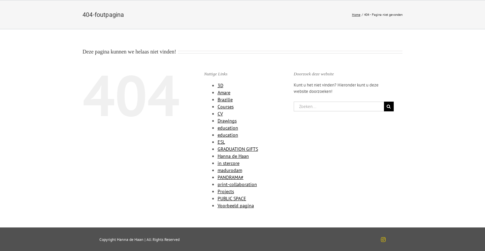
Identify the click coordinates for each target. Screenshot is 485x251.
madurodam (230, 170)
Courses (226, 107)
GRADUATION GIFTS (238, 149)
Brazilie (225, 100)
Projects (226, 191)
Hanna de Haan (233, 156)
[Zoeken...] (339, 106)
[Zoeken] (389, 106)
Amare (224, 92)
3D (220, 85)
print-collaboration (237, 184)
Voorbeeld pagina (236, 206)
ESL (221, 142)
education (228, 128)
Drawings (227, 121)
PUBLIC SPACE (232, 198)
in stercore (228, 163)
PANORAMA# (231, 177)
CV (220, 114)
